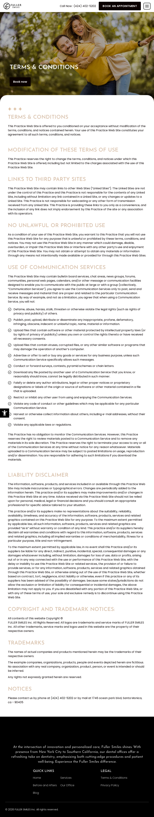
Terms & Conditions (114, 778)
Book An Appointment (120, 6)
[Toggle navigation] (146, 6)
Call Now (78, 6)
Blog (36, 793)
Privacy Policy (110, 785)
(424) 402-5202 (62, 698)
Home (37, 778)
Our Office (67, 785)
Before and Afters (45, 785)
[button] (4, 413)
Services (66, 778)
